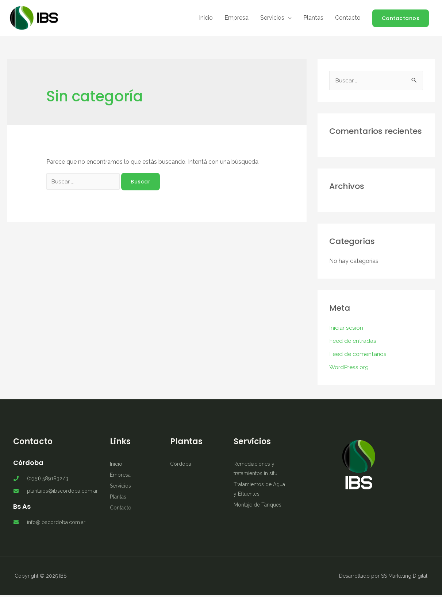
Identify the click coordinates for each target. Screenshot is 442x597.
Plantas (313, 18)
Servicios (272, 18)
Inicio (206, 18)
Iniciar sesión (346, 329)
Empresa (236, 18)
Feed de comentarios (358, 355)
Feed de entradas (352, 342)
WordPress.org (349, 368)
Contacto (348, 18)
